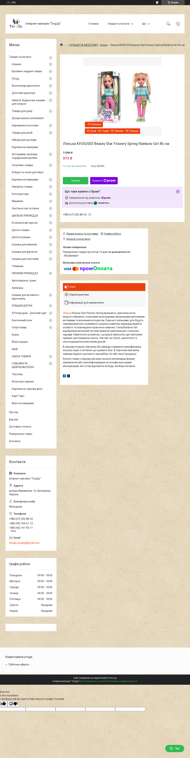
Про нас (13, 412)
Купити (75, 180)
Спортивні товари (22, 165)
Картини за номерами (25, 147)
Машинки (17, 201)
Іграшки (16, 64)
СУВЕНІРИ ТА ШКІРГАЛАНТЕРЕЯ (23, 365)
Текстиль (17, 374)
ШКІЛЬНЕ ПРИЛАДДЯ (25, 215)
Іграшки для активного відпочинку (25, 297)
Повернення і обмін (20, 433)
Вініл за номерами (23, 403)
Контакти (14, 441)
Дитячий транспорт (24, 93)
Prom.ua (112, 678)
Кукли (103, 45)
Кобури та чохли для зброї (28, 172)
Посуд (15, 78)
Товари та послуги (118, 23)
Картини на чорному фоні (27, 388)
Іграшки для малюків (24, 244)
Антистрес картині (23, 381)
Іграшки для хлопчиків (25, 258)
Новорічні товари (22, 186)
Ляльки (67, 313)
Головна (94, 23)
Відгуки (13, 419)
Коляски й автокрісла (25, 222)
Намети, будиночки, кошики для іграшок (28, 102)
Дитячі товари (20, 230)
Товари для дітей (22, 132)
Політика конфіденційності (123, 681)
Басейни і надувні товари (27, 71)
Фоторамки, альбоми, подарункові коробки (25, 156)
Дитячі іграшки (21, 237)
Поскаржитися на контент (94, 681)
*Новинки (17, 266)
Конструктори (20, 194)
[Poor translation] (13, 704)
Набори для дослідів (24, 139)
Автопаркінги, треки (24, 280)
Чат (175, 748)
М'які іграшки (20, 341)
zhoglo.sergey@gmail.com (24, 542)
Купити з (103, 180)
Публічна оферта (19, 664)
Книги (15, 334)
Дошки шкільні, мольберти (28, 118)
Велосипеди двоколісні (26, 85)
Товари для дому (22, 111)
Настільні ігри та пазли (25, 208)
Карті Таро (18, 395)
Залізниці (17, 287)
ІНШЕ (15, 349)
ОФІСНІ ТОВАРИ (21, 356)
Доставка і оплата (20, 426)
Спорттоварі (19, 327)
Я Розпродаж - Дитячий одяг (29, 313)
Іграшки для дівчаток (24, 251)
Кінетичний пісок (22, 320)
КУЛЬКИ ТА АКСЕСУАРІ (84, 45)
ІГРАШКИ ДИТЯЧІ (22, 305)
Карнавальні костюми (25, 125)
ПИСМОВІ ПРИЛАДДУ (25, 273)
